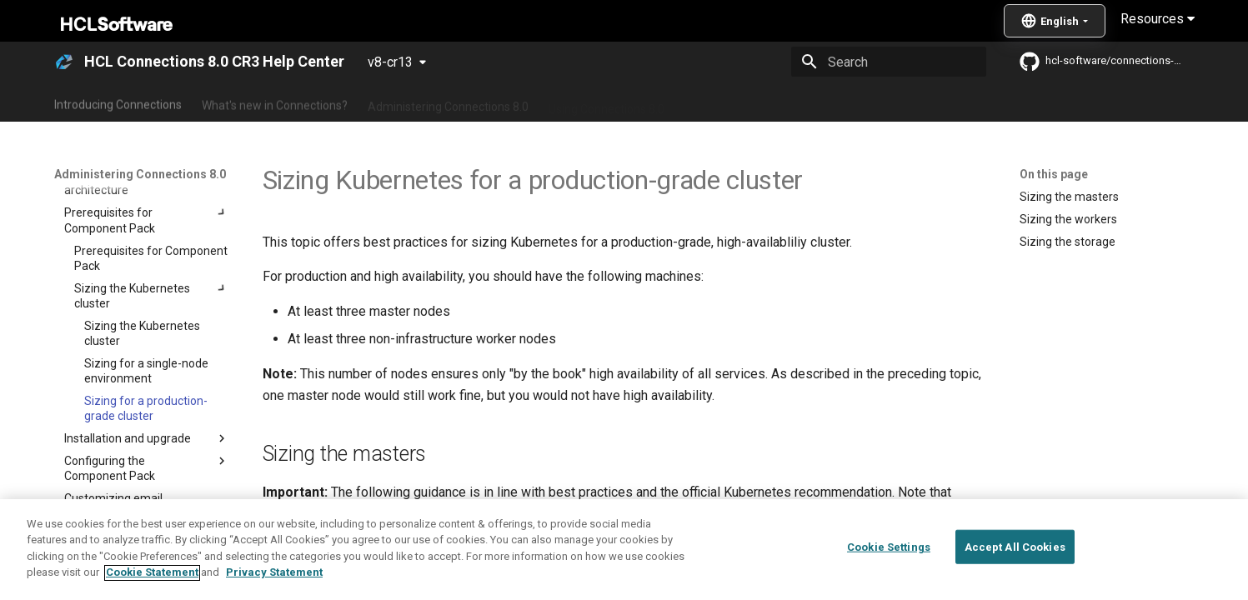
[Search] (888, 62)
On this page (1054, 174)
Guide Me (891, 102)
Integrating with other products (765, 102)
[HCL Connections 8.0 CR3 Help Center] (64, 61)
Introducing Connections (118, 102)
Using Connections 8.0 (606, 102)
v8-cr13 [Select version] (390, 62)
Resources (1157, 19)
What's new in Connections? (275, 102)
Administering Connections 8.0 (448, 102)
